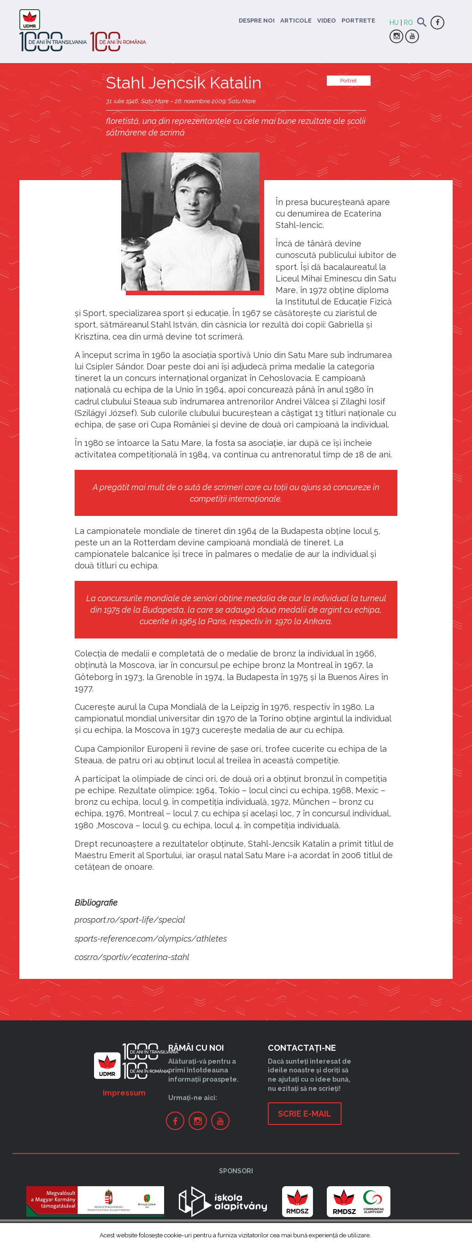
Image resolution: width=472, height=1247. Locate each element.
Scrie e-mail (304, 1113)
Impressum (124, 1093)
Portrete (358, 20)
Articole (296, 20)
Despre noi (257, 20)
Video (326, 20)
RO (408, 22)
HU (394, 22)
